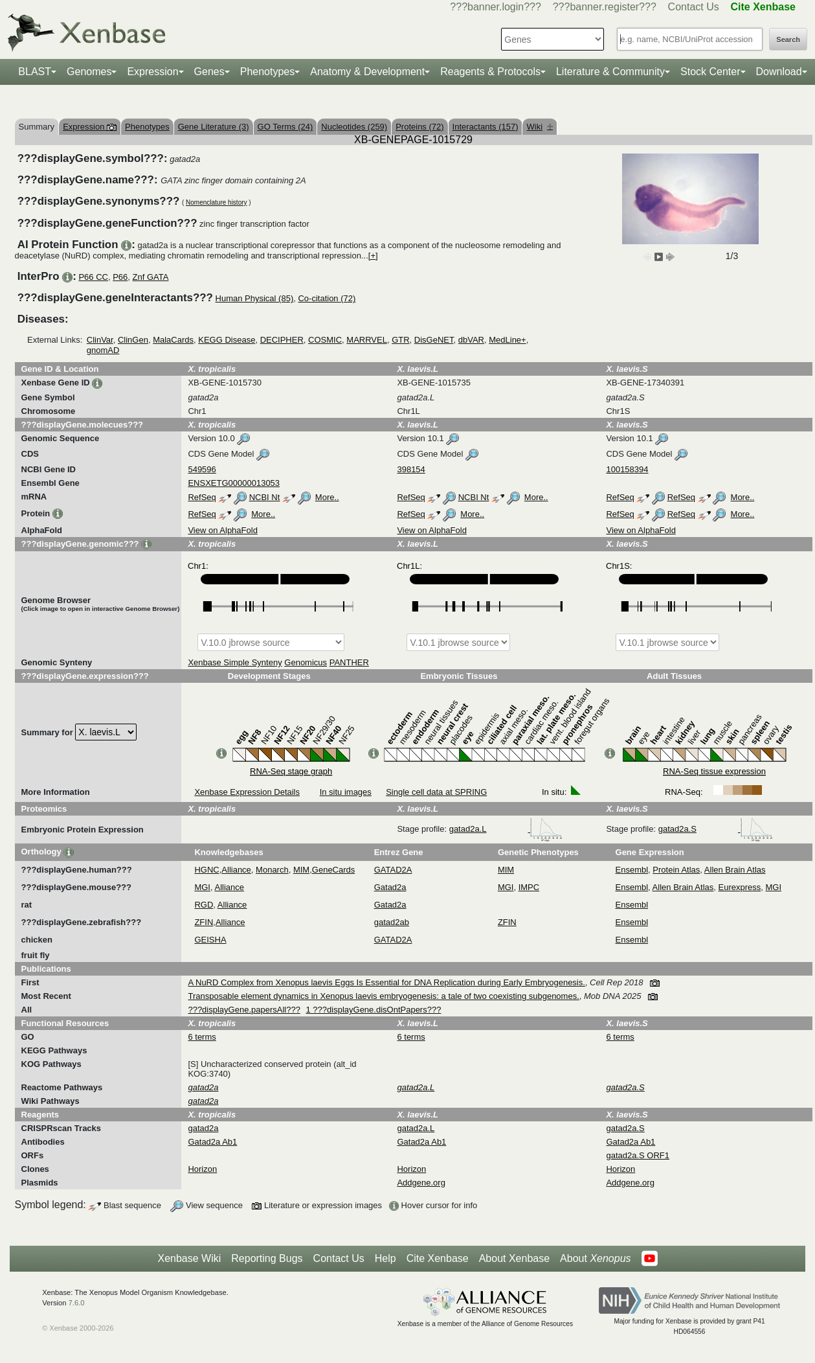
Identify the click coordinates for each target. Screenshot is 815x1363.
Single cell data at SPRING (436, 792)
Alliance (236, 870)
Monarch (272, 870)
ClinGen (133, 340)
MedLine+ (507, 340)
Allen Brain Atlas (735, 870)
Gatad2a (390, 887)
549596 (202, 469)
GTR (400, 340)
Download (779, 71)
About (595, 1259)
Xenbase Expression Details (247, 792)
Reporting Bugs (266, 1258)
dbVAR (471, 340)
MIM (301, 870)
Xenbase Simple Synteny (235, 662)
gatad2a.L (506, 829)
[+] (373, 255)
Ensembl (632, 870)
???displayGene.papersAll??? (244, 1009)
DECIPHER (282, 340)
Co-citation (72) (326, 298)
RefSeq (202, 497)
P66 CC (93, 277)
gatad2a (203, 1128)
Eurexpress (740, 887)
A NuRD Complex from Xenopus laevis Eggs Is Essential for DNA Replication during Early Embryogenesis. (386, 982)
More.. (327, 497)
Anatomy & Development (367, 71)
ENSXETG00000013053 (234, 483)
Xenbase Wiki (189, 1258)
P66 (120, 277)
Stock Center (710, 71)
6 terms (202, 1037)
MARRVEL (366, 340)
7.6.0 (77, 1303)
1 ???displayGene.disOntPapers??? (373, 1009)
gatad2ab (391, 922)
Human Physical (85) (255, 298)
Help (385, 1258)
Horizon (202, 1169)
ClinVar (100, 340)
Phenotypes (267, 71)
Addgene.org (421, 1182)
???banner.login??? (495, 6)
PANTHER (349, 662)
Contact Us (693, 6)
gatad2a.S (715, 829)
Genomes (89, 71)
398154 (411, 469)
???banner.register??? (604, 6)
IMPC (529, 887)
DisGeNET (434, 340)
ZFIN (203, 922)
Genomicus (305, 662)
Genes (209, 71)
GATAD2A (393, 870)
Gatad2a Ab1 (212, 1142)
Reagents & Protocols (490, 71)
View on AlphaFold (222, 530)
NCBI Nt (264, 497)
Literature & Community (610, 71)
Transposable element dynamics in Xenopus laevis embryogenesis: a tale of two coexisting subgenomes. (383, 996)
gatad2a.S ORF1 (637, 1155)
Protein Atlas (676, 870)
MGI (202, 887)
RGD (203, 905)
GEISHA (210, 940)
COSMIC (325, 340)
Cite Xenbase (438, 1258)
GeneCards (333, 870)
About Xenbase (514, 1258)
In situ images (346, 792)
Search (788, 39)
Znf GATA (151, 277)
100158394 (627, 469)
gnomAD (103, 350)
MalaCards (173, 340)
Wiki (539, 127)
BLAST (34, 71)
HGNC (206, 870)
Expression (152, 71)
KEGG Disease (226, 340)
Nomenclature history (216, 202)
